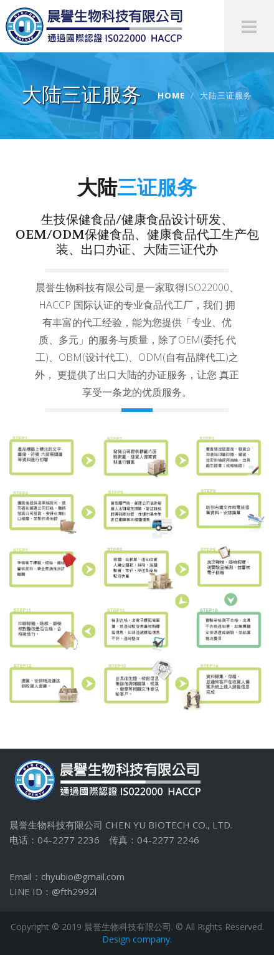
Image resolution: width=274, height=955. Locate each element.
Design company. (137, 939)
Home (171, 95)
